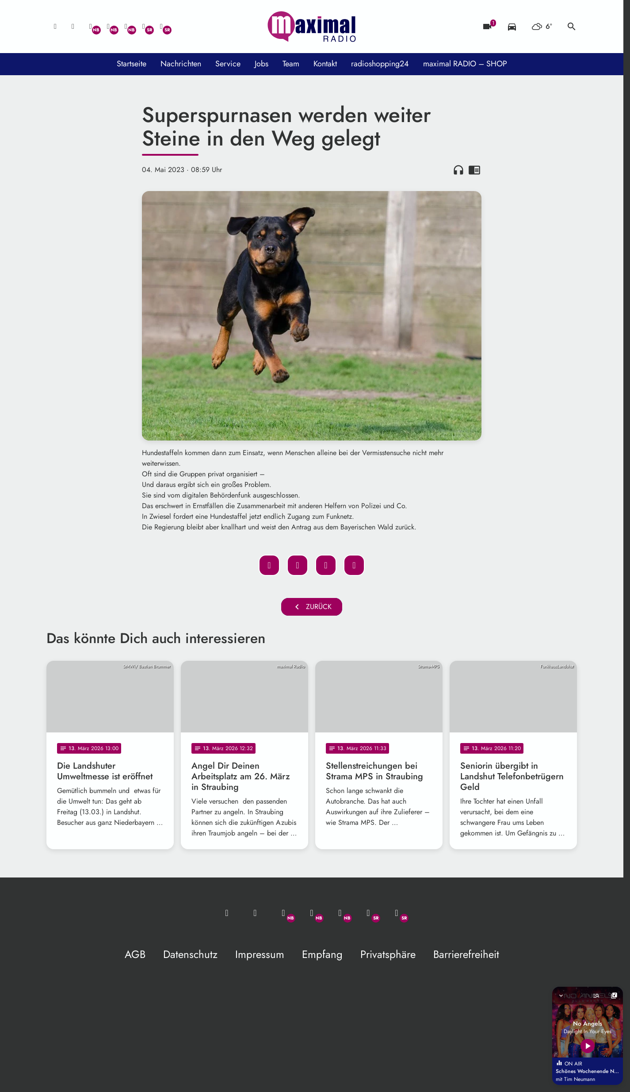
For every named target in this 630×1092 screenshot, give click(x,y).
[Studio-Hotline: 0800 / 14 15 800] (73, 26)
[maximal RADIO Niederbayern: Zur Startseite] (311, 26)
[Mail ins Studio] (55, 26)
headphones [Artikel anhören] (458, 170)
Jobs (261, 63)
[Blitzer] (487, 26)
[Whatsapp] (90, 26)
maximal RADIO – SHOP (465, 63)
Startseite (131, 63)
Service (228, 63)
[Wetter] (541, 26)
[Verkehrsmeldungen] (512, 26)
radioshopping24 (380, 63)
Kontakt (325, 63)
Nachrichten (180, 63)
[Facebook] (108, 26)
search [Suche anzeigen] (571, 26)
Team (291, 63)
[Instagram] (126, 26)
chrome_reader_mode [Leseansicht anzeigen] (474, 170)
